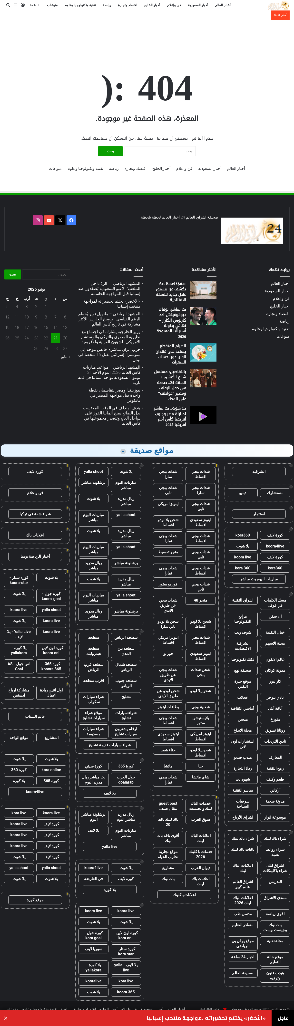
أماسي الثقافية (242, 708)
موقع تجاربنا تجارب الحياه (168, 854)
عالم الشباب (35, 716)
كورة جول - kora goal (93, 935)
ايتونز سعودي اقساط (200, 522)
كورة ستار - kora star (126, 951)
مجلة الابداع (243, 730)
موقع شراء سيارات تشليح (93, 715)
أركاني (275, 790)
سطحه (93, 637)
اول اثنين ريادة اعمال (51, 693)
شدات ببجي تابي (168, 490)
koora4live (275, 546)
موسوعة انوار (275, 817)
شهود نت (242, 779)
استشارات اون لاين (243, 744)
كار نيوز (275, 681)
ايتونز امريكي (168, 503)
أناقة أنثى (275, 708)
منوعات (52, 5)
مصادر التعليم (243, 924)
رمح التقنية (275, 768)
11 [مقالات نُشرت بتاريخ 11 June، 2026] (17, 317)
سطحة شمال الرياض (126, 667)
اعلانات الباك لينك (243, 868)
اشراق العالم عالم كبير (243, 884)
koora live (242, 557)
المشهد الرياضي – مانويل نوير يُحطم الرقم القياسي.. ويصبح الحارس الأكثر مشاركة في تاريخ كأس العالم (109, 318)
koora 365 (126, 992)
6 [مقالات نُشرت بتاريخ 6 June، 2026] (65, 317)
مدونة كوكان (275, 670)
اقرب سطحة (93, 680)
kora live (125, 981)
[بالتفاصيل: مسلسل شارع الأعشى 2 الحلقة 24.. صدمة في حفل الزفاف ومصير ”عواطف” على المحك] (203, 378)
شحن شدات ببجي (200, 672)
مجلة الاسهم (275, 643)
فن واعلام (35, 492)
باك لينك (168, 878)
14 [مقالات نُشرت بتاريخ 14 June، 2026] (55, 327)
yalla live (110, 846)
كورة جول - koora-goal (51, 596)
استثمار (259, 514)
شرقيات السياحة (242, 804)
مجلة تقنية (275, 941)
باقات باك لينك (242, 849)
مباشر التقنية (242, 790)
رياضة (107, 5)
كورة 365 (126, 766)
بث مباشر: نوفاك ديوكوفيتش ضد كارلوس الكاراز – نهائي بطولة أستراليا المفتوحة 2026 (171, 323)
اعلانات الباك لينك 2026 (243, 900)
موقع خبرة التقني (242, 684)
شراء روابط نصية (275, 852)
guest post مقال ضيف (168, 806)
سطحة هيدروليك (93, 651)
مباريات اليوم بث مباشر (259, 579)
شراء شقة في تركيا (35, 514)
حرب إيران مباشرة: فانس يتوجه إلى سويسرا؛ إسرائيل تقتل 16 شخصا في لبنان (109, 354)
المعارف (275, 757)
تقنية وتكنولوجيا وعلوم (80, 5)
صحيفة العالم (243, 973)
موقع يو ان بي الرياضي (243, 943)
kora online (51, 769)
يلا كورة (110, 889)
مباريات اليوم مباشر (126, 485)
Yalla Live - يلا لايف (19, 634)
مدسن (243, 719)
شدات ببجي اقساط (200, 474)
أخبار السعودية (198, 5)
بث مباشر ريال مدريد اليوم (94, 780)
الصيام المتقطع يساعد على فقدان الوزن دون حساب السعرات (171, 354)
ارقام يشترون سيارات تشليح (126, 731)
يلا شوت (242, 546)
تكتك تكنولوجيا (242, 659)
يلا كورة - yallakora (93, 967)
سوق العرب (200, 819)
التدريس (275, 881)
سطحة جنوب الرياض (126, 683)
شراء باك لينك (275, 838)
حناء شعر (168, 750)
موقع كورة (35, 900)
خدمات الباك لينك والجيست (200, 806)
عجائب (242, 697)
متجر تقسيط (168, 552)
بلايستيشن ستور (200, 720)
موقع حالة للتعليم (275, 959)
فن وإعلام (174, 5)
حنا (200, 766)
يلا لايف (110, 793)
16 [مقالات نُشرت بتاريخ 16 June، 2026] (36, 327)
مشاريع (168, 867)
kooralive (94, 981)
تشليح (126, 696)
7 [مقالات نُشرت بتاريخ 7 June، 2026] (55, 317)
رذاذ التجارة (243, 768)
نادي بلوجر (275, 697)
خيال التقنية (275, 632)
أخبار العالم (223, 5)
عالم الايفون (275, 659)
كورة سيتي (93, 766)
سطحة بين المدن (126, 651)
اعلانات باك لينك (201, 881)
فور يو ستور (168, 584)
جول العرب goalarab (126, 780)
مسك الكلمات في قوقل (275, 603)
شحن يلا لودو (200, 691)
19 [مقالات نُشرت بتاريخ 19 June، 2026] (7, 327)
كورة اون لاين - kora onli (126, 935)
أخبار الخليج (152, 5)
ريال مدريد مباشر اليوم (126, 817)
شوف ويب (242, 632)
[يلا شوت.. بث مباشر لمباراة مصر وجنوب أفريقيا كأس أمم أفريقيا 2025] (203, 415)
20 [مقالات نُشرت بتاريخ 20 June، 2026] (65, 338)
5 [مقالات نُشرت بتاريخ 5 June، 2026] (7, 306)
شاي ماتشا (200, 777)
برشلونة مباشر (93, 482)
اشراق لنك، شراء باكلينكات (275, 868)
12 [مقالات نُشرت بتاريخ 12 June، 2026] (7, 317)
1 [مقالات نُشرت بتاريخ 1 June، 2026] (46, 306)
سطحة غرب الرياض (93, 667)
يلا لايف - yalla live (126, 967)
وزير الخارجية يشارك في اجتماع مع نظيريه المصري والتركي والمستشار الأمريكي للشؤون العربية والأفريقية (110, 336)
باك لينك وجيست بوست (275, 927)
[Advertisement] (147, 36)
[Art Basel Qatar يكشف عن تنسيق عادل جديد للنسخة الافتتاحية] (203, 290)
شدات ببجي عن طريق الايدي (168, 605)
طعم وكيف (275, 779)
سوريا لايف (93, 949)
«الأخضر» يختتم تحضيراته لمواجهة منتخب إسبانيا (206, 1018)
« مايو (65, 356)
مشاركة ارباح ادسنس (19, 693)
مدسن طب (243, 913)
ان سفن (275, 616)
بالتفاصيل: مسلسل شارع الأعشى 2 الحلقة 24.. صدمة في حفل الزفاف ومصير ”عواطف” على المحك (170, 385)
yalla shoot (93, 471)
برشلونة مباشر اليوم (93, 817)
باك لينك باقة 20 (168, 822)
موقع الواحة (19, 737)
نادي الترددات (275, 741)
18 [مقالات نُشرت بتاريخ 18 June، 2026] (17, 327)
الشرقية (258, 471)
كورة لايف (275, 535)
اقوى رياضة (275, 913)
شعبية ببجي (200, 707)
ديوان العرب (200, 867)
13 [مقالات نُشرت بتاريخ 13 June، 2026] (65, 327)
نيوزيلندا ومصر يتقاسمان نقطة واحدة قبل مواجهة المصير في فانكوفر (114, 395)
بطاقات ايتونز (168, 707)
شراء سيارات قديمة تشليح (110, 745)
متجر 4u (200, 600)
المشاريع (51, 737)
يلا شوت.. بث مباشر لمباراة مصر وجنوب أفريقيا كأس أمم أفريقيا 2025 (170, 416)
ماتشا (168, 766)
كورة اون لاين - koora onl (51, 650)
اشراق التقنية (242, 600)
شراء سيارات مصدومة (93, 731)
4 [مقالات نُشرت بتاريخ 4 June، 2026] (17, 306)
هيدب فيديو (243, 757)
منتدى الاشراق (275, 897)
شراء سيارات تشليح (126, 715)
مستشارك (275, 492)
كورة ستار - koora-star (19, 580)
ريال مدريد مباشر (126, 501)
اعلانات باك (35, 535)
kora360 (242, 535)
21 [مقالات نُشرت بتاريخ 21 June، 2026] (55, 338)
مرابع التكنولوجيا (242, 619)
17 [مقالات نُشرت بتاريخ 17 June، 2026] (26, 327)
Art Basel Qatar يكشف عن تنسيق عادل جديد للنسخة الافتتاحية (171, 292)
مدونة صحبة (275, 801)
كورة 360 (19, 769)
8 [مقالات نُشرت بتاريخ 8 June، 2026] (46, 317)
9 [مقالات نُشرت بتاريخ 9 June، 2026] (36, 317)
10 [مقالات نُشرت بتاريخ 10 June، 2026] (26, 317)
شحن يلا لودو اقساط (168, 522)
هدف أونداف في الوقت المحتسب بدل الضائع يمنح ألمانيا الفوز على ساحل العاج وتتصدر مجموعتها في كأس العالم (111, 415)
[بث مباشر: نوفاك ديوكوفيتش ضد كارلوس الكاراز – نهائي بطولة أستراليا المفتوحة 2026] (203, 316)
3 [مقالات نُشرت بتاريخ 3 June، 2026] (27, 306)
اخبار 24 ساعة (242, 957)
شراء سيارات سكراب (93, 699)
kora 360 (242, 568)
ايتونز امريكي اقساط (168, 640)
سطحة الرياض (125, 637)
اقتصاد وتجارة (127, 5)
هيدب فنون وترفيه (275, 975)
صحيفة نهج (242, 670)
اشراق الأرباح (242, 817)
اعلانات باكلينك (184, 894)
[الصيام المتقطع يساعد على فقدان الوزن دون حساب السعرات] (203, 352)
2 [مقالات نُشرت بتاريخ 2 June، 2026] (36, 306)
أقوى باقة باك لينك (168, 838)
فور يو (168, 653)
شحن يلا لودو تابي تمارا (168, 624)
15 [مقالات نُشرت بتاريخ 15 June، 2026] (46, 327)
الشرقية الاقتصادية (243, 646)
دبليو (242, 492)
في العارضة (93, 878)
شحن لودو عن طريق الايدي (168, 693)
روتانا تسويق (275, 730)
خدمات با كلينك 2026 (200, 854)
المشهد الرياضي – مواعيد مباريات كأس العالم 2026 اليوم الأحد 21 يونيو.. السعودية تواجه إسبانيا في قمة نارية (109, 375)
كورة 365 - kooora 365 (51, 666)
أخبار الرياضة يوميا (35, 556)
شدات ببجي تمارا (168, 474)
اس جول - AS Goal (19, 666)
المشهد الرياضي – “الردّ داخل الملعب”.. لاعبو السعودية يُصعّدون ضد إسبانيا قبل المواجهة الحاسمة (109, 288)
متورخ (275, 719)
